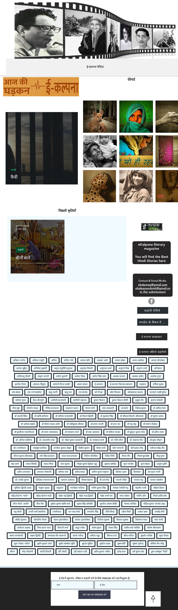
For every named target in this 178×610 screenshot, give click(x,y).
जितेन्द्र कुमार (140, 408)
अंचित (54, 360)
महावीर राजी (140, 488)
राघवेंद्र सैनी (159, 511)
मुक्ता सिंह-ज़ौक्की (85, 504)
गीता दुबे (16, 408)
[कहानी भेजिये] (152, 310)
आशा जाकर (82, 384)
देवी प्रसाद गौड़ (137, 448)
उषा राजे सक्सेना (34, 392)
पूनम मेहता (145, 464)
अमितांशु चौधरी (24, 376)
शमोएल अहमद (23, 527)
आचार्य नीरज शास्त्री (61, 384)
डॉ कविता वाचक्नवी (64, 416)
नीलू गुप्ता (160, 456)
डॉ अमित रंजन (159, 408)
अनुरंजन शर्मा (106, 368)
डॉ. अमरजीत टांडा (47, 440)
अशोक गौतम (20, 384)
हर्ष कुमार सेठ (138, 551)
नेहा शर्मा (15, 464)
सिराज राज (112, 535)
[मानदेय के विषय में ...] (152, 322)
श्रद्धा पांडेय (80, 527)
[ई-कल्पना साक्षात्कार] (151, 336)
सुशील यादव (105, 543)
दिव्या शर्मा (101, 448)
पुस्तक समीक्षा (110, 464)
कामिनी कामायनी (58, 400)
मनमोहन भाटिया (77, 488)
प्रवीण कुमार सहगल (100, 472)
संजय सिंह (112, 527)
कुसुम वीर (139, 400)
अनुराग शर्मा (141, 368)
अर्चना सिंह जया (99, 376)
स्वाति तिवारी (45, 551)
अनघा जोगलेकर (158, 360)
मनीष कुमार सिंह (99, 488)
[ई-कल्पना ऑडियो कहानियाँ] (152, 351)
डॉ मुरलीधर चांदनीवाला (24, 432)
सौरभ (12, 551)
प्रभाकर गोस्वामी (44, 472)
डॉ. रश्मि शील (117, 440)
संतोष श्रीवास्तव (154, 527)
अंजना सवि (85, 360)
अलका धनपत (119, 376)
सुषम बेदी (121, 543)
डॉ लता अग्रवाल (92, 432)
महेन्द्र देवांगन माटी (43, 496)
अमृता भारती (43, 376)
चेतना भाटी (90, 408)
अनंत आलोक (138, 360)
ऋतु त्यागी (53, 392)
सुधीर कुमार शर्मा (44, 543)
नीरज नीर (126, 456)
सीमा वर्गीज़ (129, 535)
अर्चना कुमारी (62, 376)
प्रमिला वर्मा (63, 472)
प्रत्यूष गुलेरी (162, 464)
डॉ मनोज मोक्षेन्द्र (150, 424)
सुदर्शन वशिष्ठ (146, 535)
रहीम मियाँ (126, 511)
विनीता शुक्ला (103, 519)
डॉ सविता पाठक (113, 432)
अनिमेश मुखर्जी (40, 368)
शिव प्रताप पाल (43, 527)
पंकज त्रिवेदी (31, 464)
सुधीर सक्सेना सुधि (67, 543)
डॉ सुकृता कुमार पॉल (136, 432)
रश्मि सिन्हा (110, 511)
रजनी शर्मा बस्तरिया (37, 511)
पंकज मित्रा (48, 464)
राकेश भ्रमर (143, 511)
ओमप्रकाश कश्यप (135, 392)
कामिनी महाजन (80, 400)
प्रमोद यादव (80, 472)
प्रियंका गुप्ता (121, 472)
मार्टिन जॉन (141, 496)
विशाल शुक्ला (122, 519)
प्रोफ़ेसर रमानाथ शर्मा (45, 480)
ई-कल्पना (99, 384)
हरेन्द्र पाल (121, 551)
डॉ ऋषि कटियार (41, 416)
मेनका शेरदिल (130, 504)
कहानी (21, 250)
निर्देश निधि (110, 456)
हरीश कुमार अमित (102, 551)
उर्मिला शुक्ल (158, 384)
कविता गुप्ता (20, 400)
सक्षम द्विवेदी (35, 535)
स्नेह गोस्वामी (27, 551)
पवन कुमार (65, 464)
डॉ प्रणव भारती (97, 424)
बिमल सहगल (87, 480)
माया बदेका (124, 496)
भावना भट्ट (138, 480)
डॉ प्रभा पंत (115, 424)
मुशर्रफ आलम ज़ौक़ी (108, 504)
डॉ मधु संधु (131, 424)
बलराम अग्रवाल (67, 480)
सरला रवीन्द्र (78, 535)
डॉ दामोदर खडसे (28, 424)
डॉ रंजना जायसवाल (49, 432)
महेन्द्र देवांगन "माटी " (20, 496)
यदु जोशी (18, 511)
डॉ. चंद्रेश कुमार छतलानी (72, 440)
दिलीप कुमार (83, 448)
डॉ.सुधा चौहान (156, 440)
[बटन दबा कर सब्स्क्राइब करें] (94, 594)
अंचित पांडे (68, 360)
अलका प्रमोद (137, 376)
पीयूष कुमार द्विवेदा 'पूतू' (87, 464)
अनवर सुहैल (21, 368)
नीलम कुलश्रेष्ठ (143, 456)
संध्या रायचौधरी (16, 535)
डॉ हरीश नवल (158, 432)
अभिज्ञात (158, 368)
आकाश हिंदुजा (39, 384)
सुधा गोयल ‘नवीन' (22, 543)
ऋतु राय (68, 392)
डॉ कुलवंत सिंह (107, 416)
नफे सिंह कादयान (47, 456)
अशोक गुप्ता (155, 376)
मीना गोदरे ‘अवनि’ (21, 504)
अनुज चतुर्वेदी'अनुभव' (63, 368)
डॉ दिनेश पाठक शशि (51, 424)
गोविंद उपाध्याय (52, 408)
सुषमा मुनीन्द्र (137, 543)
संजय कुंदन (97, 527)
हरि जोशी (62, 551)
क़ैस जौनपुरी (38, 400)
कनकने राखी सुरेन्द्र (158, 392)
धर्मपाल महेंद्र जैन (157, 448)
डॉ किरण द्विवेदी (86, 416)
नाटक (13, 170)
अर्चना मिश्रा (80, 376)
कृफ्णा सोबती (157, 400)
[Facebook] (151, 301)
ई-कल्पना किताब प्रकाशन (121, 384)
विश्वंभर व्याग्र (141, 519)
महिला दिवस (158, 488)
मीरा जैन (40, 504)
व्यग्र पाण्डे (158, 519)
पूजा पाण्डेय (128, 464)
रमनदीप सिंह (92, 511)
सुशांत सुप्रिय (87, 543)
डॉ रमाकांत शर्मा (72, 432)
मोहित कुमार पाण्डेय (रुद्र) (154, 504)
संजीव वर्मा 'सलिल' (132, 527)
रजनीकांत (57, 511)
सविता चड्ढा (95, 535)
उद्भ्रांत (142, 384)
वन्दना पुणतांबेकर (82, 519)
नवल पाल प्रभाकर (69, 456)
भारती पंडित (121, 480)
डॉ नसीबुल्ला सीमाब (75, 424)
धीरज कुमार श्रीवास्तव (23, 456)
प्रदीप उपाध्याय (23, 472)
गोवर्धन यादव (32, 408)
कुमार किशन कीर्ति (120, 400)
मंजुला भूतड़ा (44, 488)
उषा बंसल (16, 392)
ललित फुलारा (21, 519)
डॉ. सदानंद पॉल (136, 440)
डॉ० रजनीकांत (20, 448)
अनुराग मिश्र (124, 368)
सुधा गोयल (164, 535)
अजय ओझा (120, 360)
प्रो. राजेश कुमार (22, 480)
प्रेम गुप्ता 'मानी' (154, 472)
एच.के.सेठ (83, 392)
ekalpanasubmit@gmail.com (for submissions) (152, 290)
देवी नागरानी (118, 448)
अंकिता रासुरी (38, 360)
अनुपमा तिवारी (86, 368)
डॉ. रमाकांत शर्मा (97, 440)
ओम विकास (115, 392)
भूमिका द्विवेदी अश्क (22, 488)
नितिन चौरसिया (91, 456)
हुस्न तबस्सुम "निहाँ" (159, 551)
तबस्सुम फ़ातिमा (40, 448)
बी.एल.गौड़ (104, 480)
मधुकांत (60, 488)
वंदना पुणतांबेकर (61, 519)
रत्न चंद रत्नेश (74, 511)
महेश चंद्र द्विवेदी (65, 496)
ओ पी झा (99, 392)
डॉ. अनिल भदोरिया (24, 440)
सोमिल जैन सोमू (157, 543)
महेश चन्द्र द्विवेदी (86, 496)
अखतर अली (102, 360)
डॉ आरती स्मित (21, 416)
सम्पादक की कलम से (57, 535)
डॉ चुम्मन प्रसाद (157, 416)
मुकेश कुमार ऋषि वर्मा (60, 504)
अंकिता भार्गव (19, 360)
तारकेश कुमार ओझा (62, 448)
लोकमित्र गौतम (40, 519)
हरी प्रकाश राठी (80, 551)
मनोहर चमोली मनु (120, 488)
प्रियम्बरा (137, 472)
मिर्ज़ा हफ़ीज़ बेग (160, 496)
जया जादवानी (108, 408)
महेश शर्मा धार (106, 496)
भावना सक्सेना (156, 480)
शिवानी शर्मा (63, 527)
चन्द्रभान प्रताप (72, 408)
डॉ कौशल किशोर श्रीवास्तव (131, 416)
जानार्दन (124, 408)
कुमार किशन (99, 400)
